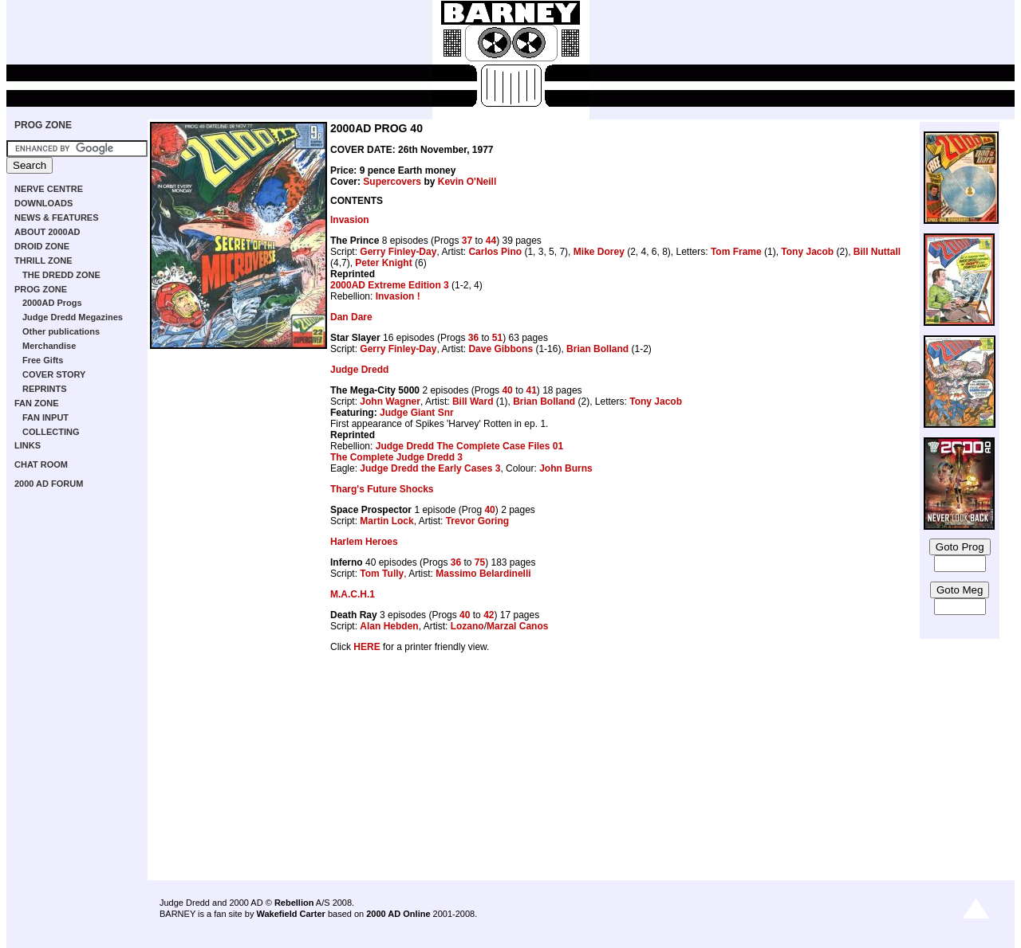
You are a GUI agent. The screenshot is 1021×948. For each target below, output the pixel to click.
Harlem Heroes (364, 541)
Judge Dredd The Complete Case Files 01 (469, 446)
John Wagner (390, 401)
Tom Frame (736, 251)
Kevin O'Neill (467, 181)
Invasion (349, 219)
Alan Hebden (389, 626)
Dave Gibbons (500, 349)
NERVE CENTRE (48, 189)
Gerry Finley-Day (398, 251)
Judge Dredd (359, 369)
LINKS (27, 445)
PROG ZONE (43, 125)
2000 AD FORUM (48, 483)
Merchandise (49, 346)
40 (507, 390)
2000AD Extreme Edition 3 (389, 285)
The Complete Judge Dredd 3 (396, 457)
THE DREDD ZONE (61, 275)
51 (497, 337)
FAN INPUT (45, 417)
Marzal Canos (517, 626)
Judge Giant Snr (417, 412)
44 (491, 240)
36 (473, 337)
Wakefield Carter (290, 914)
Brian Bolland (597, 349)
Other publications (61, 331)
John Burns (566, 468)
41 (531, 390)
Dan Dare (351, 317)
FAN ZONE (36, 403)
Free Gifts (42, 360)
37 (467, 240)
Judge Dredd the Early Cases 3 (430, 468)
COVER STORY (53, 374)
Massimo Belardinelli (483, 573)
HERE (366, 646)
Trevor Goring (477, 521)
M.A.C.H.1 (352, 594)
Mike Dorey (599, 251)
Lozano (467, 626)
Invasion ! (398, 296)
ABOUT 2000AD (47, 232)
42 (488, 615)
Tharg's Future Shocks (382, 489)
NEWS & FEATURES (56, 217)
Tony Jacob (807, 251)
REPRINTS (44, 389)
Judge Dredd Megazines (72, 317)
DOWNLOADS (43, 203)
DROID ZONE (41, 246)
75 (480, 562)
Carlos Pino (495, 251)
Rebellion (294, 902)
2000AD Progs (52, 303)
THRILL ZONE (43, 260)
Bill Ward (473, 401)
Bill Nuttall (877, 251)
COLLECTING (51, 432)
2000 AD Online (398, 914)
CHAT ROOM (41, 464)
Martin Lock (386, 521)
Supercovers (392, 181)
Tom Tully (382, 573)
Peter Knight (383, 262)
